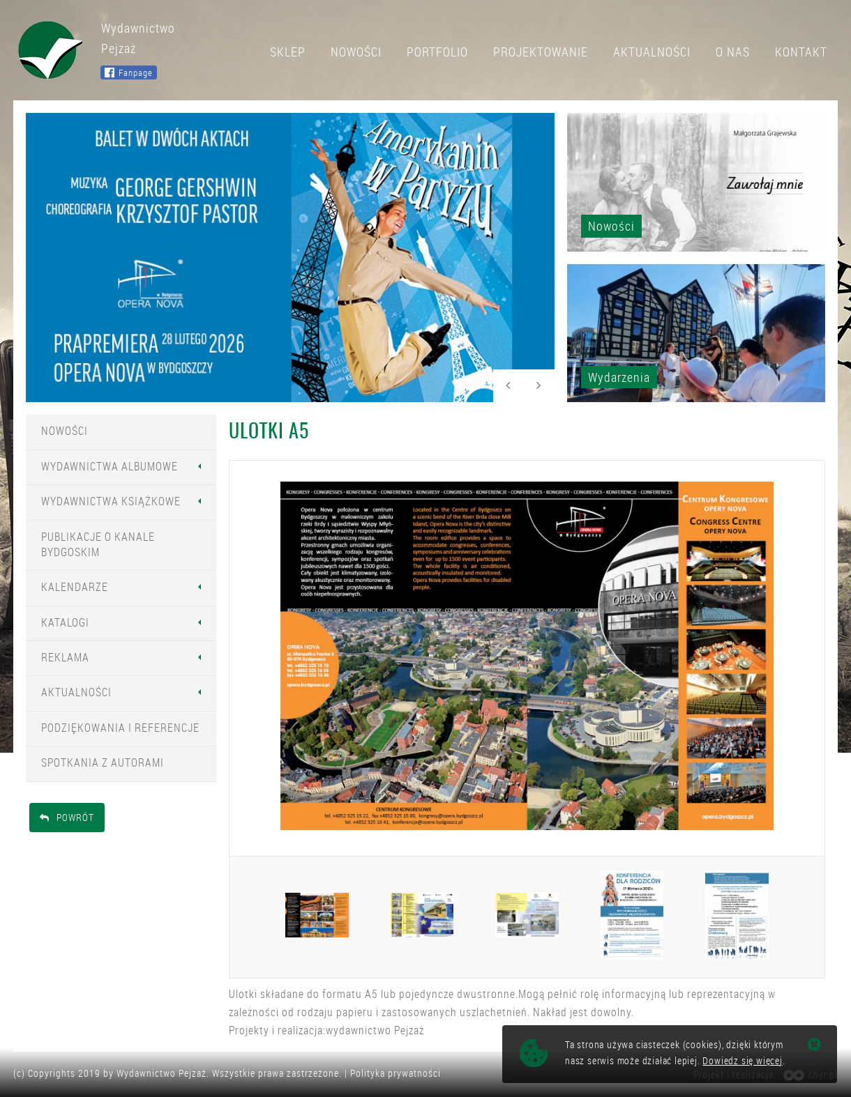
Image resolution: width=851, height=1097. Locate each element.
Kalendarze (74, 586)
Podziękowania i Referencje (120, 727)
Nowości (356, 51)
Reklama (65, 657)
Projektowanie (540, 51)
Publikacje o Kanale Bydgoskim (98, 544)
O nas (733, 51)
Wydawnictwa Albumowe (109, 466)
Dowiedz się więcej (742, 1060)
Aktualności (652, 51)
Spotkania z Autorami (102, 762)
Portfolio (437, 51)
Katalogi (65, 622)
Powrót (67, 817)
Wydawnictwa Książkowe (111, 501)
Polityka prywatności (395, 1073)
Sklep (288, 51)
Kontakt (801, 51)
